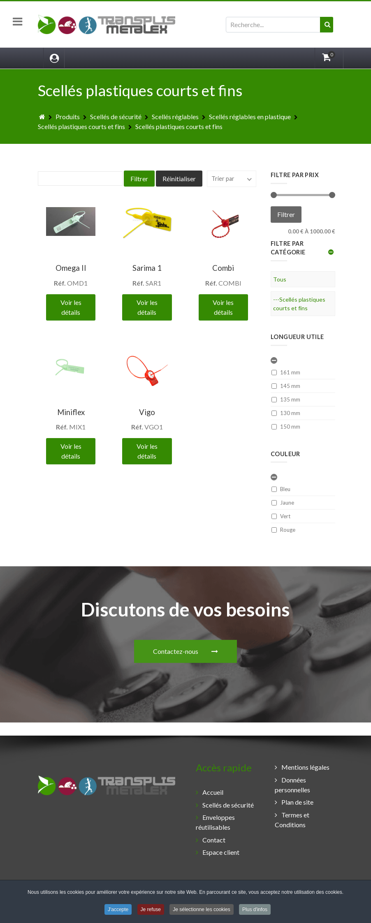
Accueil (212, 792)
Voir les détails (70, 307)
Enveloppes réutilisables (215, 822)
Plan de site (297, 802)
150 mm (285, 426)
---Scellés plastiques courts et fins (299, 304)
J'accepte (118, 910)
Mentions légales (305, 767)
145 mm (285, 386)
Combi (223, 267)
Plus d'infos (254, 910)
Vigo (147, 412)
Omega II (71, 267)
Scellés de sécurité (228, 805)
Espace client (220, 852)
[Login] (54, 58)
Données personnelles (292, 785)
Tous (279, 279)
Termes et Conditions (292, 819)
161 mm (285, 372)
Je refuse (151, 910)
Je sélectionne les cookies (201, 910)
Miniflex (71, 412)
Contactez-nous (185, 566)
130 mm (285, 413)
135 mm (285, 399)
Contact (213, 840)
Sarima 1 (147, 267)
